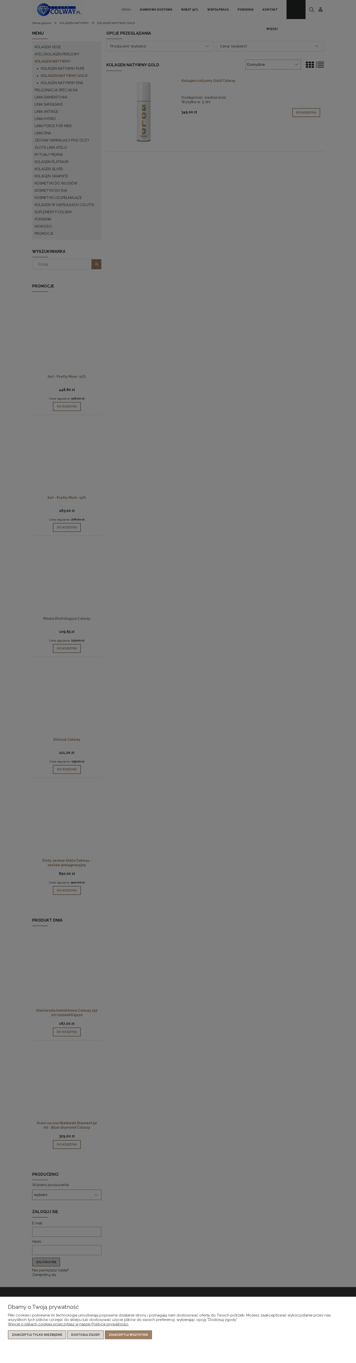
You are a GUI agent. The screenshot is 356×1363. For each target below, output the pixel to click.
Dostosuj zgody (85, 1335)
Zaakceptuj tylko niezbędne (37, 1335)
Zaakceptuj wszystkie (128, 1335)
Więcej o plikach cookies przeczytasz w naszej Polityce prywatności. (68, 1324)
